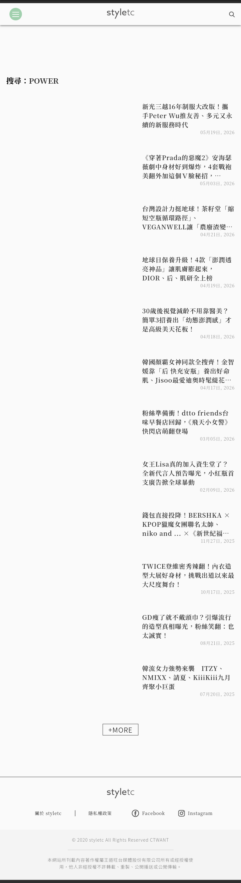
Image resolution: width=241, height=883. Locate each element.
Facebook (148, 813)
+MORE (120, 729)
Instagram (195, 813)
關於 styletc (48, 813)
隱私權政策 (100, 813)
